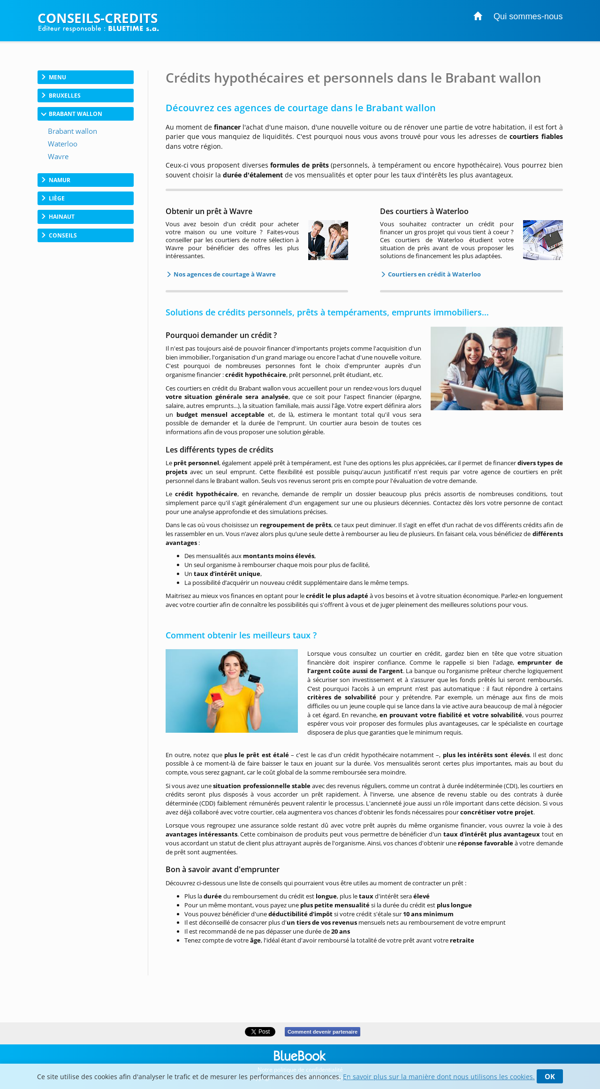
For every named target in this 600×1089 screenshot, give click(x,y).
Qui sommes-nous (528, 16)
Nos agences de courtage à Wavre (224, 274)
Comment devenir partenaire (322, 1032)
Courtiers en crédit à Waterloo (434, 274)
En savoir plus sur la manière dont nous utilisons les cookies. (439, 1076)
